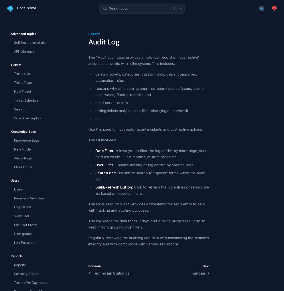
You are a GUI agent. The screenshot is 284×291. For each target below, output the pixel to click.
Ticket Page (23, 82)
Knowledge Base (26, 140)
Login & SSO (23, 207)
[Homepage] (274, 8)
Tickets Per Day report (31, 283)
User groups (23, 234)
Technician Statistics (109, 273)
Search (19, 109)
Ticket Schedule (26, 100)
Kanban (200, 273)
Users (18, 189)
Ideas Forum (23, 167)
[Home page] (21, 8)
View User (21, 216)
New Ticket (22, 91)
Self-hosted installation (30, 42)
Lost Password (25, 243)
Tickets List (22, 74)
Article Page (23, 158)
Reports (20, 265)
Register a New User (29, 198)
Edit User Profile (26, 225)
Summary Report (26, 274)
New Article (22, 149)
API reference (24, 51)
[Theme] (261, 8)
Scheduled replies (27, 118)
